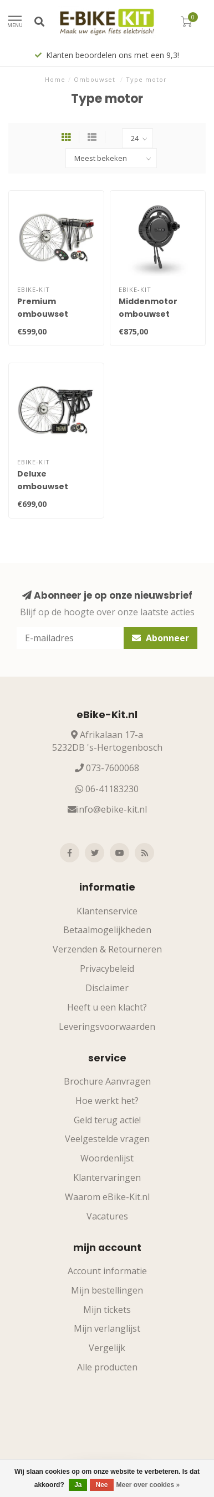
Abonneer (160, 638)
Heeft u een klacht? (107, 1007)
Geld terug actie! (107, 1120)
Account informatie (107, 1271)
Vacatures (107, 1216)
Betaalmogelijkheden (107, 930)
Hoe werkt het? (107, 1101)
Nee (101, 1485)
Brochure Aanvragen (107, 1081)
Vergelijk (107, 1348)
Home (55, 79)
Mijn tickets (107, 1310)
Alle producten (107, 1367)
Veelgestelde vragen (107, 1139)
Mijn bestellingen (107, 1290)
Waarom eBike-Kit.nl (107, 1197)
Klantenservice (107, 911)
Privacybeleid (107, 968)
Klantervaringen (107, 1177)
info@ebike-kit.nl (112, 809)
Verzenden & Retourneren (107, 949)
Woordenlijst (107, 1158)
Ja (77, 1485)
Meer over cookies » (148, 1485)
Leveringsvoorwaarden (107, 1026)
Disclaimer (107, 988)
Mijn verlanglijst (107, 1328)
